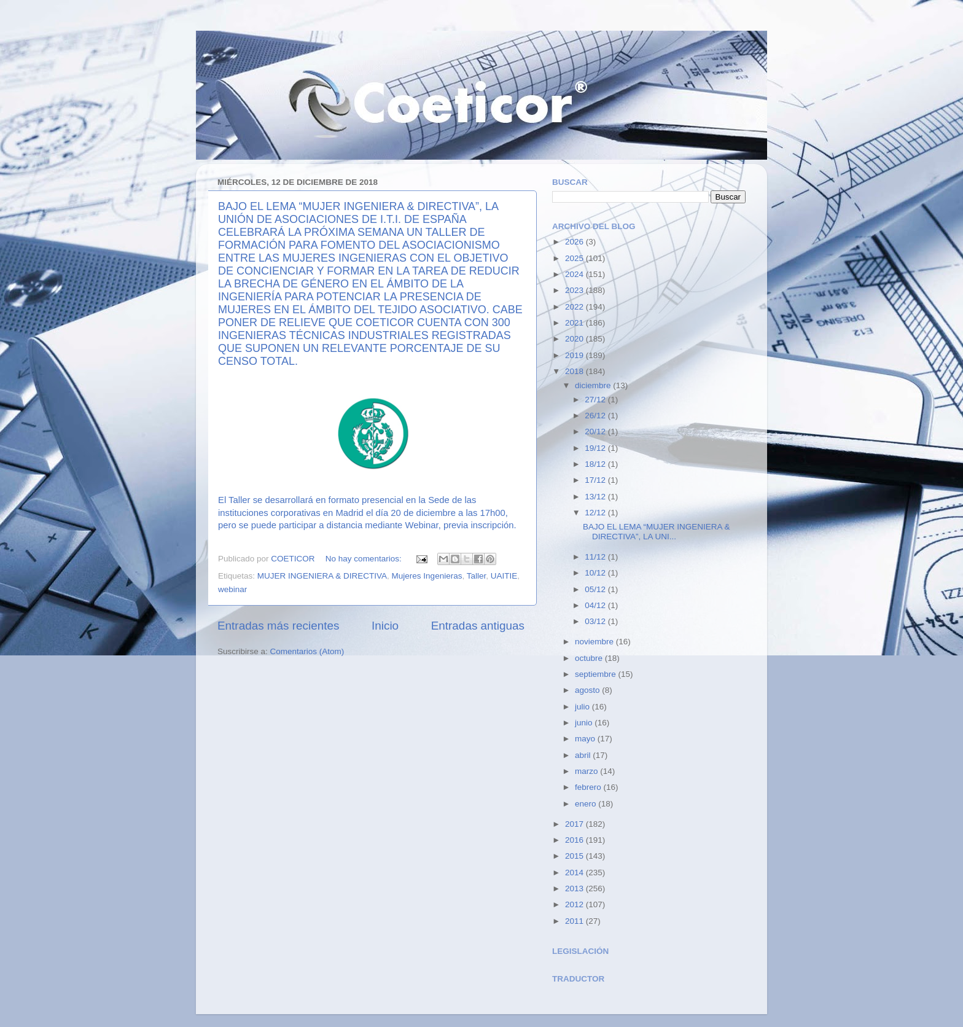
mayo (586, 738)
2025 (575, 258)
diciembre (594, 385)
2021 (575, 322)
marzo (587, 771)
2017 (575, 824)
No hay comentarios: (365, 558)
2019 (575, 355)
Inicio (385, 625)
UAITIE (504, 575)
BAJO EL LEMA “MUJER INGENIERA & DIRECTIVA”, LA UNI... (656, 531)
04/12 (596, 605)
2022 (575, 306)
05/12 (596, 589)
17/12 (596, 480)
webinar (232, 589)
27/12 (596, 399)
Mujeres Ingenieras (427, 575)
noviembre (595, 641)
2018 (575, 371)
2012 (575, 904)
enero (586, 803)
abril (584, 755)
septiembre (596, 674)
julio (583, 706)
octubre (590, 658)
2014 (575, 872)
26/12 (596, 415)
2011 (575, 921)
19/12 (596, 448)
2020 (575, 338)
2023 (575, 290)
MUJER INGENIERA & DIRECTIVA (322, 575)
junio (585, 722)
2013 (575, 888)
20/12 (596, 431)
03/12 (596, 621)
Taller (476, 575)
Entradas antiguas (477, 625)
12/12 (596, 512)
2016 (575, 840)
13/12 (596, 496)
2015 (575, 856)
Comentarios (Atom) (307, 651)
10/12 (596, 572)
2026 (575, 241)
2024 (575, 274)
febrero (589, 787)
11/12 (596, 556)
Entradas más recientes (278, 625)
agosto (588, 690)
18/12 (596, 464)
